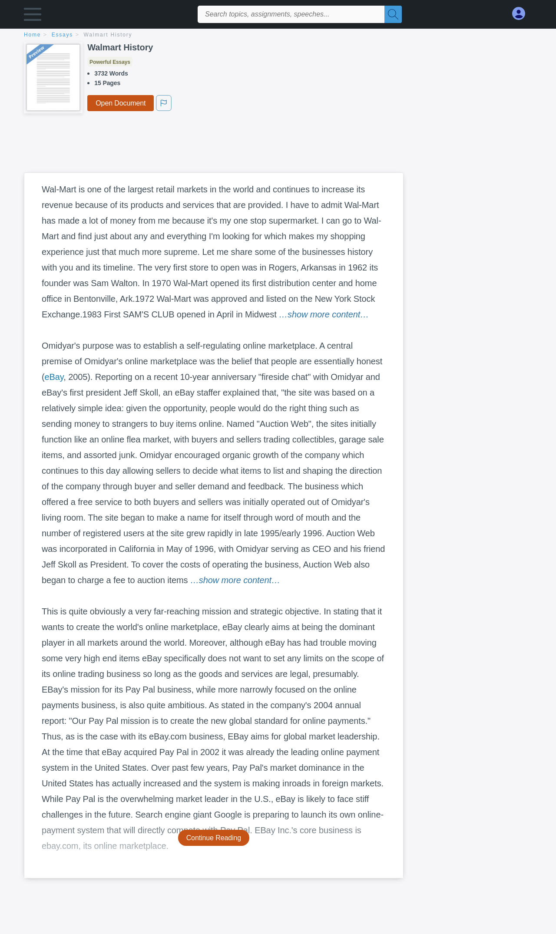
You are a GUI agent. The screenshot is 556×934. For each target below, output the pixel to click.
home (32, 35)
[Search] (393, 14)
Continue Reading (214, 838)
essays (62, 35)
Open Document (121, 103)
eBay (54, 377)
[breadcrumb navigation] (278, 35)
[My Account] (522, 13)
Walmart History (108, 35)
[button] (32, 16)
